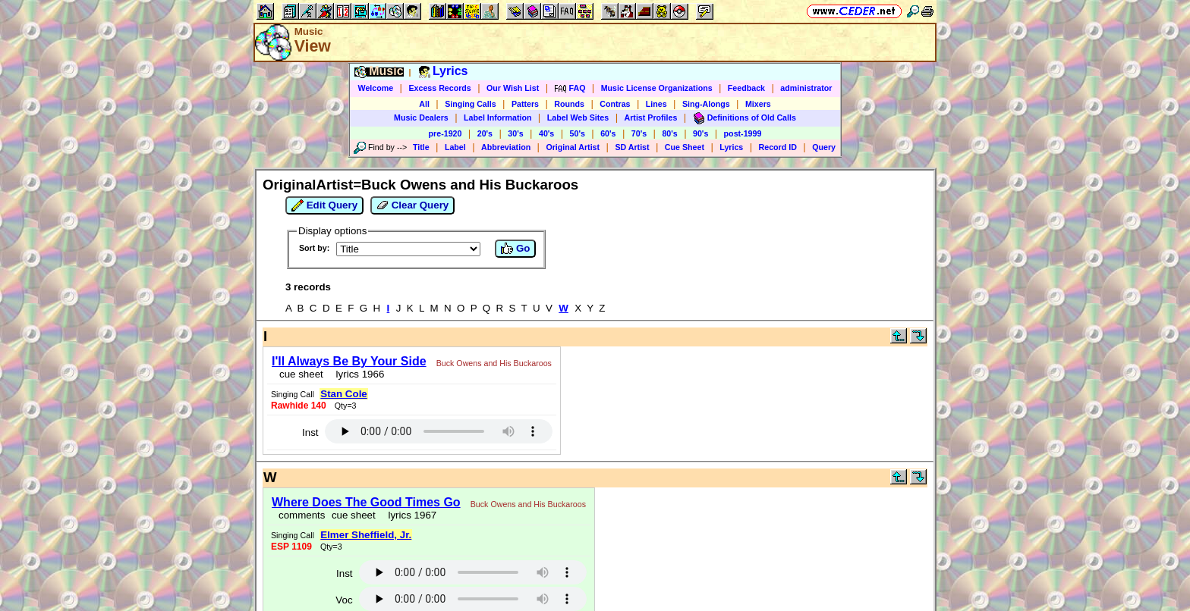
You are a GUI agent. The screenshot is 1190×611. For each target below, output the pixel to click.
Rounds (569, 103)
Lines (656, 103)
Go (515, 249)
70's (639, 133)
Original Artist (573, 147)
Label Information (497, 117)
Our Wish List (512, 87)
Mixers (758, 103)
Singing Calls (470, 103)
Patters (525, 103)
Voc (343, 600)
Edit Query (324, 205)
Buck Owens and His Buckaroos (494, 363)
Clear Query (412, 205)
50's (577, 133)
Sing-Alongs (706, 103)
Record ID (778, 147)
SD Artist (632, 147)
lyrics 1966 (357, 374)
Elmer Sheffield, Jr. (365, 534)
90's (700, 133)
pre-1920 (445, 133)
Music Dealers (421, 117)
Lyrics (731, 147)
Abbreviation (505, 147)
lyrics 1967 (409, 515)
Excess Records (439, 87)
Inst (310, 432)
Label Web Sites (578, 117)
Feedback (746, 87)
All (424, 103)
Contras (615, 103)
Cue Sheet (684, 147)
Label (455, 147)
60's (607, 133)
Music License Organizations (657, 87)
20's (485, 133)
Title (421, 147)
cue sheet (301, 374)
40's (546, 133)
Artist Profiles (651, 117)
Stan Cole (343, 394)
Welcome (376, 87)
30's (515, 133)
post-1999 (743, 133)
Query (824, 147)
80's (669, 133)
